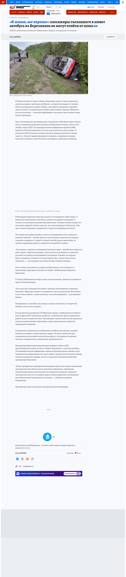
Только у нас (72, 12)
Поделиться (110, 37)
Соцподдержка (92, 2)
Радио (92, 7)
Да (48, 13)
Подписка (111, 7)
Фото (12, 2)
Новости (29, 12)
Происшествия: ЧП (28, 466)
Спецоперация (27, 2)
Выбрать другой (55, 13)
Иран (41, 12)
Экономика (58, 2)
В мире (66, 2)
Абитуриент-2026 (83, 12)
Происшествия (13, 17)
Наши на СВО (93, 12)
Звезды (73, 2)
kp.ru (79, 453)
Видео (18, 2)
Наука (102, 2)
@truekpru (25, 448)
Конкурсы (21, 12)
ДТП (20, 466)
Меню (2, 2)
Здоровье (82, 2)
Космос (36, 12)
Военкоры (102, 12)
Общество (48, 2)
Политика (38, 2)
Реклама (101, 7)
